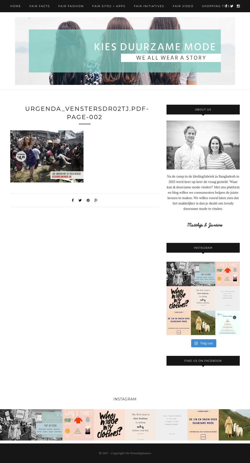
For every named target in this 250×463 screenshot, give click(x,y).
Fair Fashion (71, 6)
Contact (18, 18)
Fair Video (183, 6)
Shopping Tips (216, 6)
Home (15, 6)
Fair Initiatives (149, 6)
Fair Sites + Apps (108, 6)
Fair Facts (40, 6)
